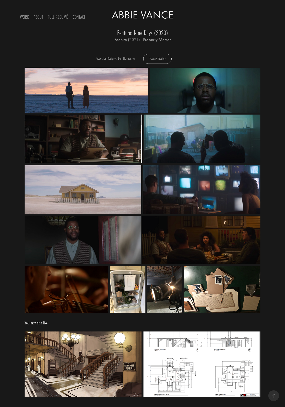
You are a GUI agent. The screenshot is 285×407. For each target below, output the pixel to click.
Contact (79, 17)
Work (24, 17)
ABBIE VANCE (142, 14)
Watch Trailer (157, 59)
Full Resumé (58, 17)
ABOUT (38, 17)
